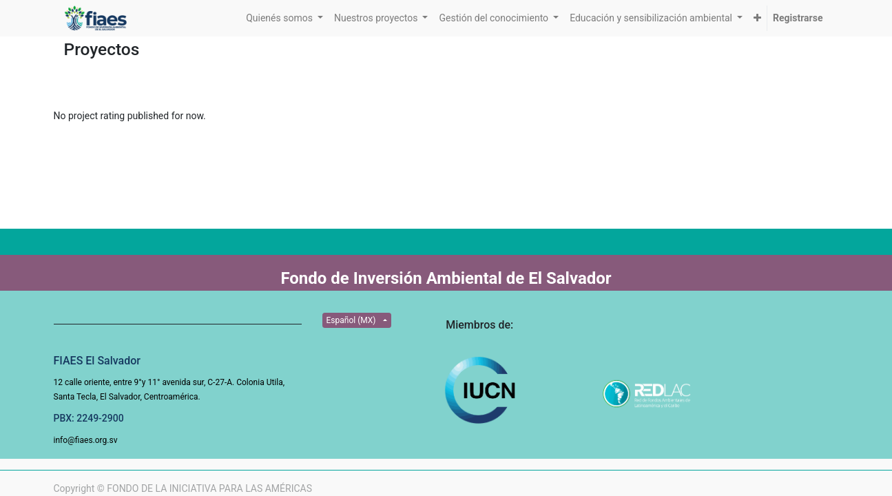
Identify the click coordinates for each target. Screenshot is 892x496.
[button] (757, 18)
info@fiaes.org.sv (86, 440)
